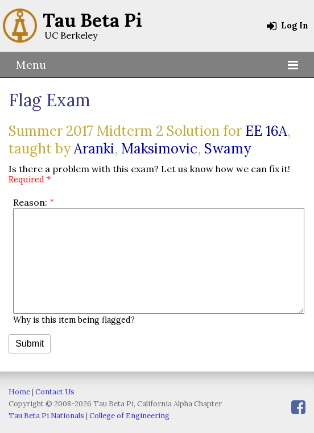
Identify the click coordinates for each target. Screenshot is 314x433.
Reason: (30, 202)
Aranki (94, 148)
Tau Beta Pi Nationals (46, 415)
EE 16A (266, 131)
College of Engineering (129, 415)
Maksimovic (159, 148)
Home (19, 392)
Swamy (227, 148)
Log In (287, 25)
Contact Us (55, 392)
